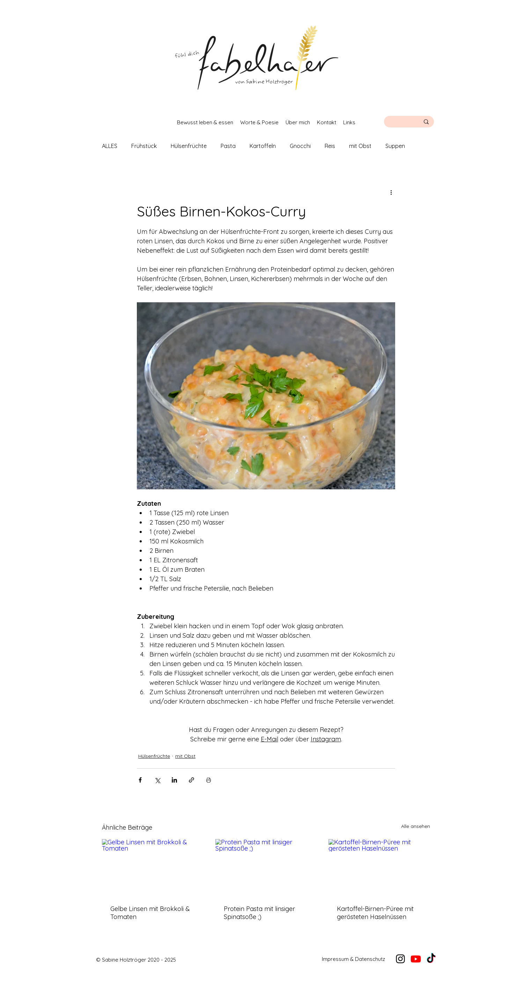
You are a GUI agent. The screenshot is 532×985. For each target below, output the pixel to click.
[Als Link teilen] (191, 780)
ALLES (109, 145)
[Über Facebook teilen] (140, 780)
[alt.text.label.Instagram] (400, 959)
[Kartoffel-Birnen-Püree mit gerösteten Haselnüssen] (379, 867)
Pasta (228, 145)
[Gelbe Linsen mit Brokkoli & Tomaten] (153, 867)
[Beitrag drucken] (208, 780)
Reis (330, 145)
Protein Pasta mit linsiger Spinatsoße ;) (259, 913)
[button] (205, 122)
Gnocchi (300, 145)
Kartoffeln (263, 145)
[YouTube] (416, 959)
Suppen (395, 145)
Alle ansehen (415, 826)
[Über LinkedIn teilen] (174, 780)
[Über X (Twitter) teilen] (157, 780)
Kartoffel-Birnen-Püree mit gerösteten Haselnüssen (375, 913)
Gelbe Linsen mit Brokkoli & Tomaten (150, 913)
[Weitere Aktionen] (391, 192)
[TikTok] (431, 959)
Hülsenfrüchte (189, 145)
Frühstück (144, 145)
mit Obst (360, 145)
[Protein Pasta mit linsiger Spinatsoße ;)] (266, 867)
